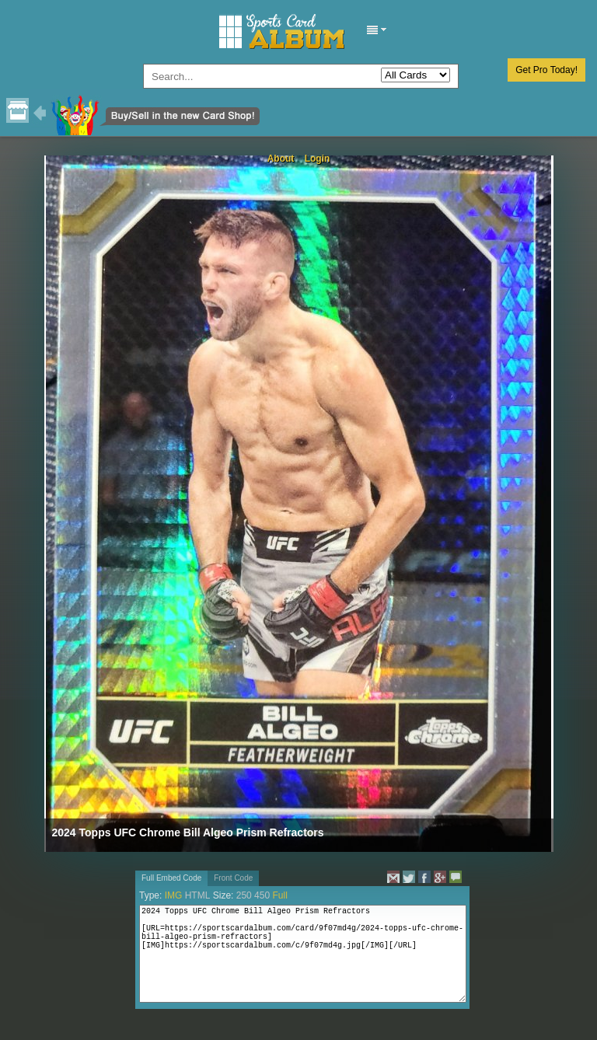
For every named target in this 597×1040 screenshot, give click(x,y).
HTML (198, 895)
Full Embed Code (171, 878)
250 (244, 895)
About (281, 158)
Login (317, 158)
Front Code (233, 878)
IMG (174, 895)
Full (279, 895)
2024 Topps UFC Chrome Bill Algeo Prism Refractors (188, 832)
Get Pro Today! (546, 70)
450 (262, 895)
